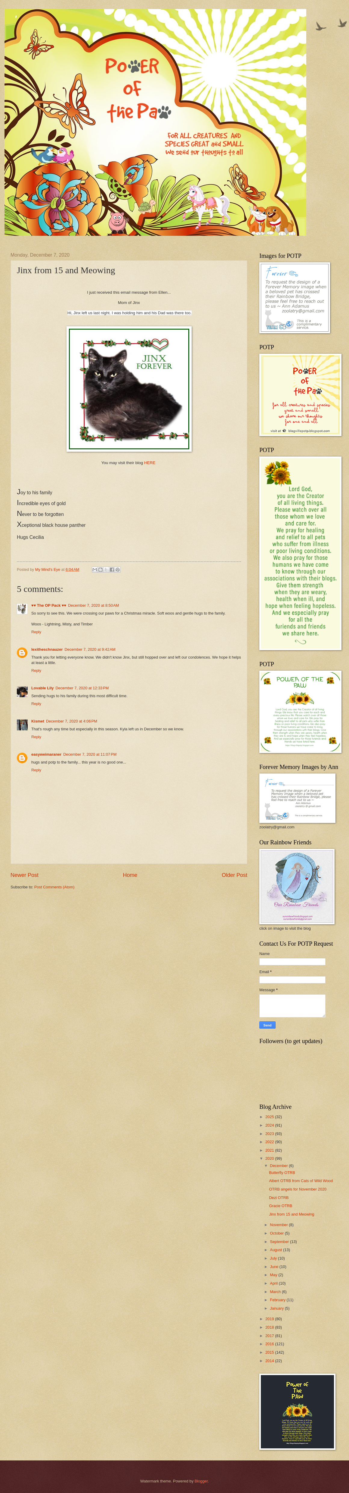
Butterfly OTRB (282, 1172)
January (277, 1308)
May (274, 1275)
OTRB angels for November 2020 (297, 1189)
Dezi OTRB (279, 1197)
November (279, 1225)
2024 (270, 1125)
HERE (150, 462)
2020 (270, 1158)
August (276, 1250)
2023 (270, 1133)
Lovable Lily (42, 688)
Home (130, 875)
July (274, 1258)
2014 (270, 1361)
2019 (270, 1319)
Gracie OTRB (280, 1206)
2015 (270, 1352)
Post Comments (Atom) (54, 887)
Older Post (234, 875)
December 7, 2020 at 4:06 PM (71, 721)
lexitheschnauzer (47, 649)
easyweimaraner (46, 754)
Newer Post (25, 875)
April (274, 1283)
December (279, 1165)
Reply (36, 632)
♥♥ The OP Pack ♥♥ (48, 605)
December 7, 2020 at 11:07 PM (89, 754)
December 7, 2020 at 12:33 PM (82, 688)
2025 (270, 1117)
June (275, 1266)
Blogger (201, 1481)
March (276, 1291)
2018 (270, 1327)
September (280, 1241)
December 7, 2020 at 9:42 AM (89, 649)
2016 (270, 1344)
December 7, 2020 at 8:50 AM (93, 605)
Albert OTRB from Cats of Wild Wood (301, 1180)
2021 (270, 1150)
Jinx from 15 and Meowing (291, 1214)
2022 (270, 1142)
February (278, 1300)
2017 (270, 1335)
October (277, 1233)
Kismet (37, 721)
